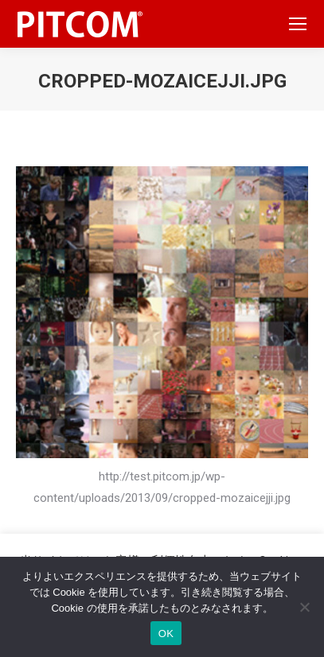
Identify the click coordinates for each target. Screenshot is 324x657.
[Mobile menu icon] (297, 24)
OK (166, 634)
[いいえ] (304, 607)
